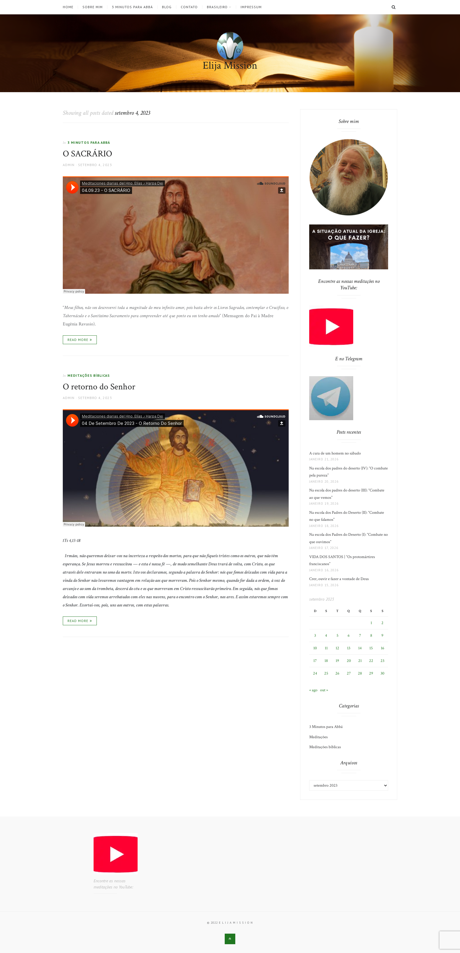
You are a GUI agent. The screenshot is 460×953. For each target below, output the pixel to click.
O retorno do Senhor (99, 387)
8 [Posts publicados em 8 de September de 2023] (371, 635)
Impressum (251, 7)
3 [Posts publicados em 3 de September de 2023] (315, 635)
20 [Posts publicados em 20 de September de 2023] (349, 660)
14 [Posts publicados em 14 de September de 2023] (360, 648)
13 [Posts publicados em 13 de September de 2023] (348, 648)
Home (68, 7)
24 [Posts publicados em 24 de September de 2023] (315, 673)
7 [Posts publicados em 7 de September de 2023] (360, 635)
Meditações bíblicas (88, 375)
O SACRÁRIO (87, 154)
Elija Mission (230, 65)
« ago (313, 690)
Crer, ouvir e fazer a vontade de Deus (339, 579)
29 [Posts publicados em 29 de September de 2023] (371, 673)
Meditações (318, 737)
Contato (189, 7)
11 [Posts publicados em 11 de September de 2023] (326, 648)
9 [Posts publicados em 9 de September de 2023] (382, 635)
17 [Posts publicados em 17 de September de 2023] (315, 660)
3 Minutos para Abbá (132, 7)
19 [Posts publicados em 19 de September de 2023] (337, 660)
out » (324, 690)
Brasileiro (217, 7)
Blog (167, 7)
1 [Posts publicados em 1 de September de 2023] (371, 623)
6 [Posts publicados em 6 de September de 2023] (349, 635)
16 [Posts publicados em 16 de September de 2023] (382, 648)
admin (69, 165)
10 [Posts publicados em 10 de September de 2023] (315, 648)
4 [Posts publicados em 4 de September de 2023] (326, 635)
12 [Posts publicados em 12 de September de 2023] (337, 648)
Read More (77, 339)
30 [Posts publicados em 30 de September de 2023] (382, 673)
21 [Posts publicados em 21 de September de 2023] (360, 660)
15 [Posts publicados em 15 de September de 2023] (371, 648)
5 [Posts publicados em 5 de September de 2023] (337, 635)
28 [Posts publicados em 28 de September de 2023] (360, 673)
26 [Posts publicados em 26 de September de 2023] (337, 673)
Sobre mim (92, 7)
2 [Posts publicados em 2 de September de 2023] (382, 623)
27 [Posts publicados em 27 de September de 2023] (349, 673)
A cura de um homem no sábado (335, 453)
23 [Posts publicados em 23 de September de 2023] (382, 660)
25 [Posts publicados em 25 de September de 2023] (326, 673)
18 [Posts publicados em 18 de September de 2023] (326, 660)
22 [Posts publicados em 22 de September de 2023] (371, 660)
